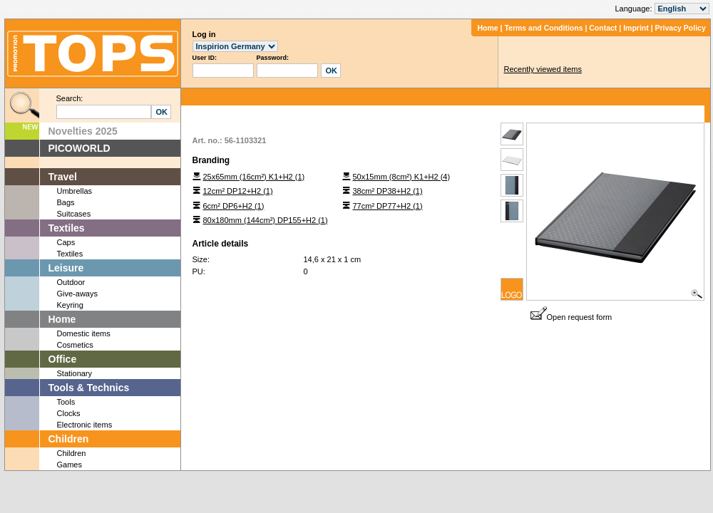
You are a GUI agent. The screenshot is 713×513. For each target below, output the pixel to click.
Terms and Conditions (543, 28)
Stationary (75, 373)
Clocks (69, 413)
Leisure (66, 268)
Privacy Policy (680, 28)
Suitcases (74, 213)
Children (68, 439)
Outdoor (71, 282)
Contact (603, 28)
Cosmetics (75, 345)
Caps (66, 242)
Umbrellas (75, 191)
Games (69, 464)
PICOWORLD (79, 148)
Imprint (636, 28)
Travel (62, 176)
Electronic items (85, 424)
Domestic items (84, 333)
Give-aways (77, 293)
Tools (66, 402)
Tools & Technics (89, 387)
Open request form (571, 317)
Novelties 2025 (83, 131)
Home (487, 28)
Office (62, 359)
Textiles (66, 228)
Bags (66, 202)
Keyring (70, 305)
